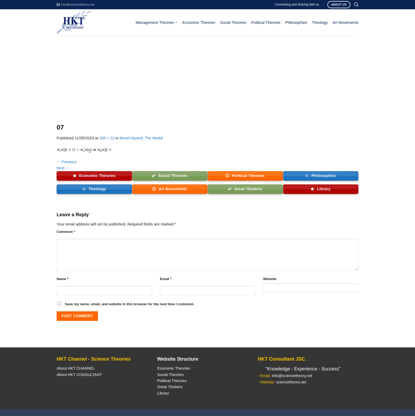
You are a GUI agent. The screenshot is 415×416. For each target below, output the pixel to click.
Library (163, 393)
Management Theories (157, 22)
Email (166, 279)
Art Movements (345, 22)
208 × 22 (106, 138)
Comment (66, 232)
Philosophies (296, 22)
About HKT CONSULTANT (79, 375)
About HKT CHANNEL (76, 368)
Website (269, 279)
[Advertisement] (207, 75)
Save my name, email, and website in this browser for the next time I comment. (129, 304)
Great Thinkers (170, 387)
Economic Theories (198, 22)
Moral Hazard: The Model (141, 138)
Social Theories (233, 22)
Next (63, 168)
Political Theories (266, 22)
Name (62, 279)
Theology (320, 22)
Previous (66, 162)
